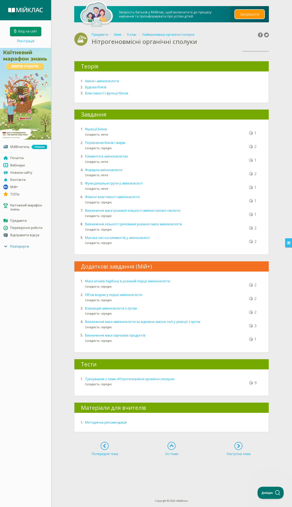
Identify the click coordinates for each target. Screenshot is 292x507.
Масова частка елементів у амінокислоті (117, 237)
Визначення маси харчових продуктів (115, 335)
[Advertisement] (171, 470)
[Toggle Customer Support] (271, 493)
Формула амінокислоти (103, 170)
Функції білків (96, 129)
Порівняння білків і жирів (105, 142)
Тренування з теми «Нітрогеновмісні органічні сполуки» (130, 379)
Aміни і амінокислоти (102, 81)
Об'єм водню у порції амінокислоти (113, 294)
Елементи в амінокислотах (106, 156)
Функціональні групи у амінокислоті (114, 183)
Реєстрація (25, 41)
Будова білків (95, 87)
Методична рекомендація (106, 422)
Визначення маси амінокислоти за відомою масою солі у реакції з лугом (142, 321)
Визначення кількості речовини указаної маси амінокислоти (133, 224)
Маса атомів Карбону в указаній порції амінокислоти (127, 281)
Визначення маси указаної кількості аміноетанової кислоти (132, 210)
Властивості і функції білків (106, 93)
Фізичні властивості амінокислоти (112, 197)
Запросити (249, 14)
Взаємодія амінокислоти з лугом (111, 308)
